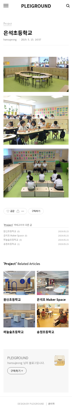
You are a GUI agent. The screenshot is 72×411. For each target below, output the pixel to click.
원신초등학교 (9, 231)
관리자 (51, 403)
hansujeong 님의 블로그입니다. (26, 363)
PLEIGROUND (36, 6)
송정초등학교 (9, 243)
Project (8, 224)
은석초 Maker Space (13, 235)
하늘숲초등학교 (10, 239)
